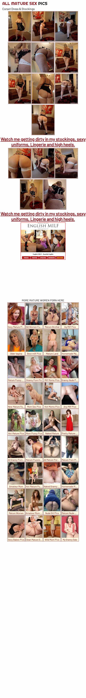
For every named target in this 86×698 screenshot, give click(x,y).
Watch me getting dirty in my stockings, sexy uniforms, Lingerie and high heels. (43, 141)
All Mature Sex (24, 3)
